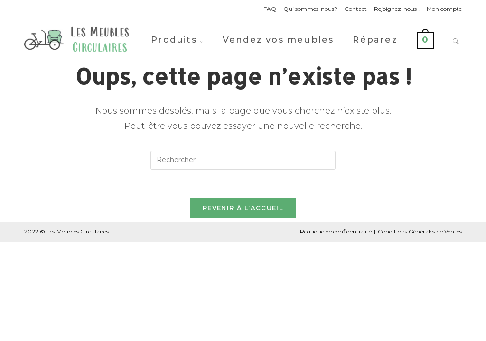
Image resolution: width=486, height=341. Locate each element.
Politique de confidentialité (336, 231)
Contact (356, 8)
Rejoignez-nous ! (397, 8)
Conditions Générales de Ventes (420, 231)
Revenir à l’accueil (243, 208)
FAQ (269, 8)
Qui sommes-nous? (310, 8)
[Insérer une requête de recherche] (243, 160)
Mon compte (444, 8)
